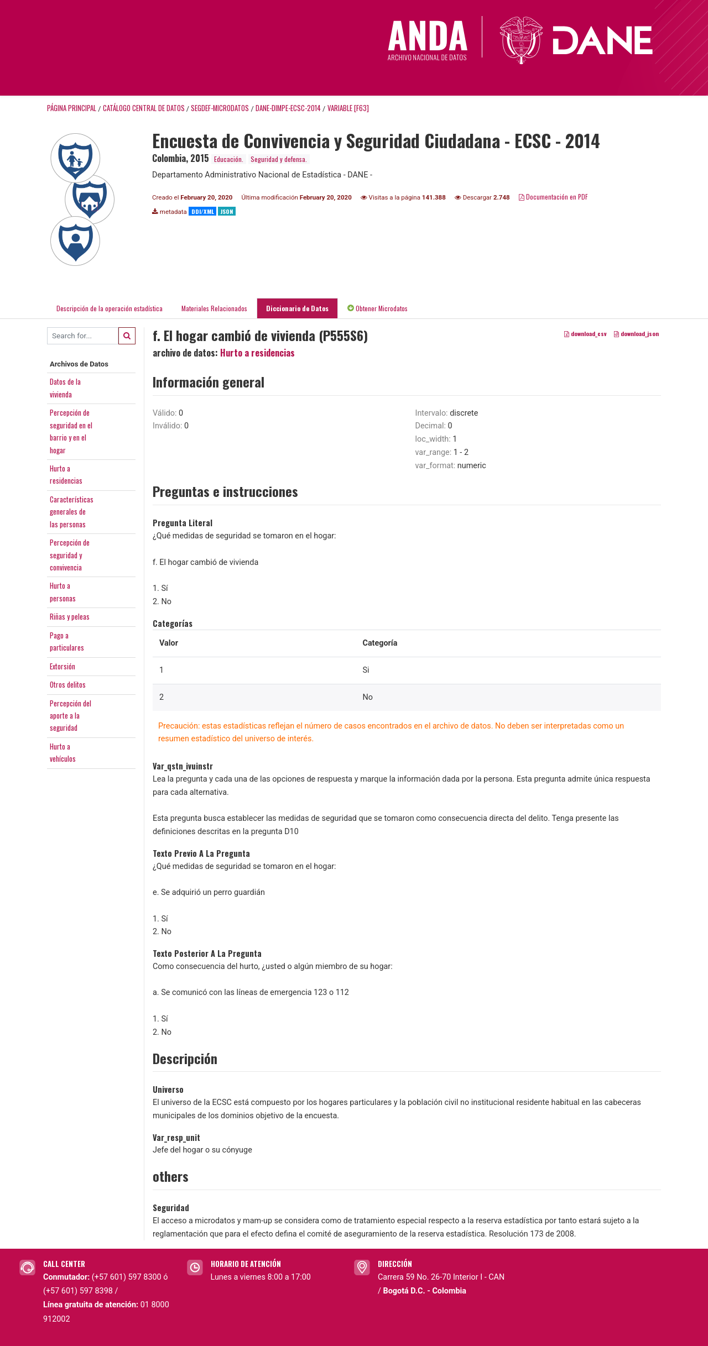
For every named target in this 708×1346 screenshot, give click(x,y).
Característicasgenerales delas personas (71, 512)
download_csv (585, 333)
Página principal (71, 108)
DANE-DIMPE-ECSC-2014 (288, 108)
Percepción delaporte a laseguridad (70, 716)
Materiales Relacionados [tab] (214, 308)
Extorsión (62, 666)
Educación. (228, 159)
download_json (636, 333)
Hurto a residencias (257, 352)
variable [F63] (348, 108)
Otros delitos (68, 684)
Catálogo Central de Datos (144, 108)
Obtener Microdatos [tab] (377, 308)
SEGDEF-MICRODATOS (220, 108)
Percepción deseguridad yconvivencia (70, 555)
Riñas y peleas (70, 616)
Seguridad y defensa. (279, 159)
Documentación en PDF (553, 196)
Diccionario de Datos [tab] (297, 308)
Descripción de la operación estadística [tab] (109, 308)
